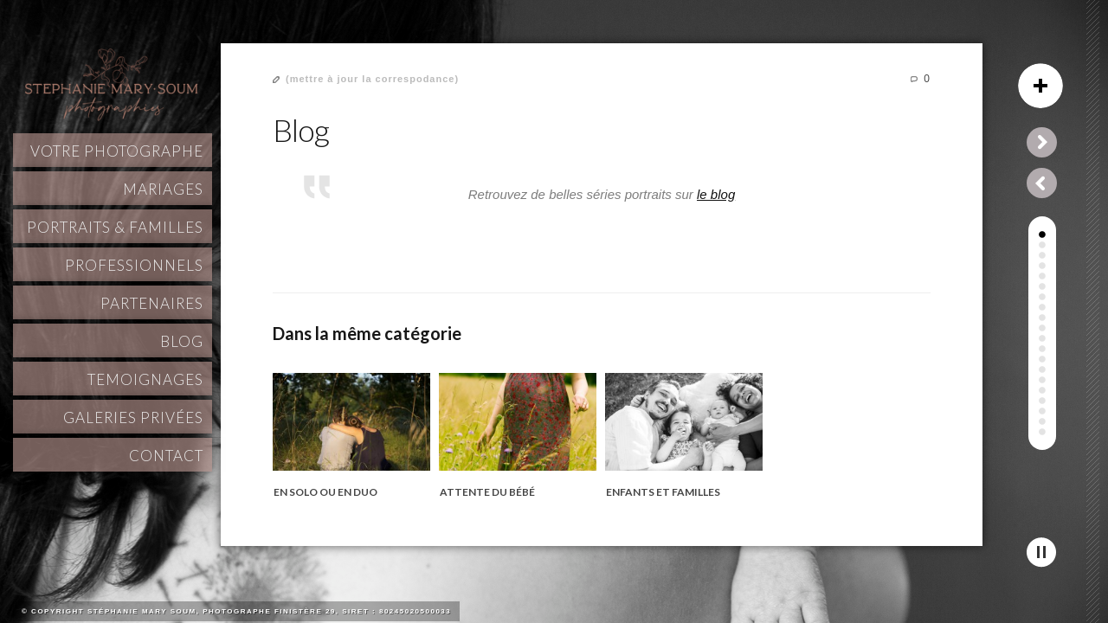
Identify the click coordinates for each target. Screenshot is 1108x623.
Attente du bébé (487, 491)
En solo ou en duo (325, 491)
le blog (716, 194)
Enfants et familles (663, 491)
